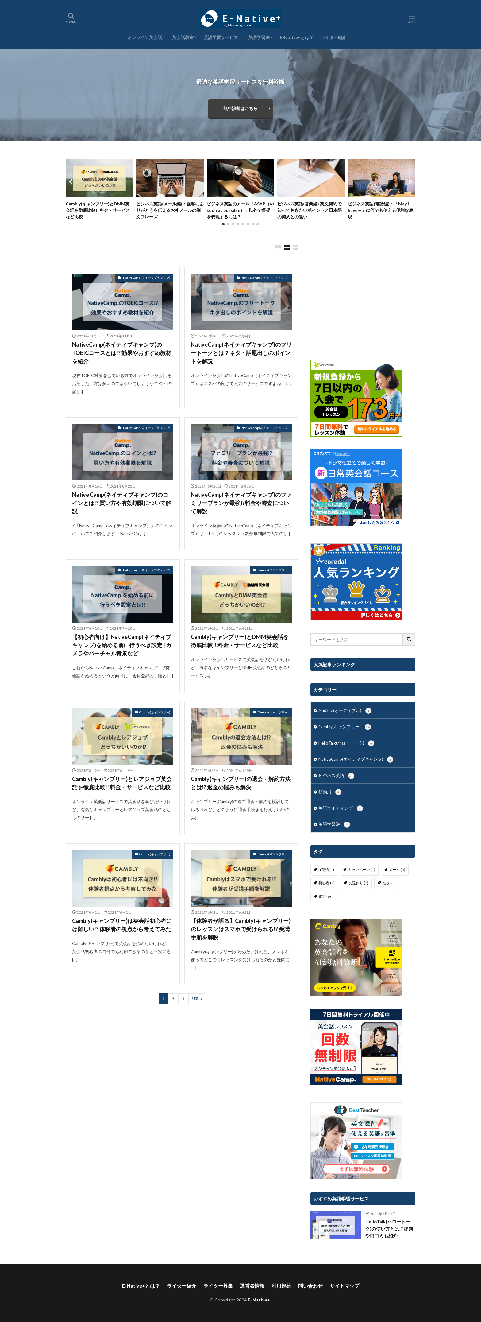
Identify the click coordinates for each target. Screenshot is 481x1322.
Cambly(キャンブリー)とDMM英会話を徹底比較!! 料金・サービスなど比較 (98, 210)
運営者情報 (252, 1286)
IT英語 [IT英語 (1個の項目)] (326, 869)
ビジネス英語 (336, 776)
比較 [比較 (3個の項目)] (388, 883)
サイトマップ (344, 1286)
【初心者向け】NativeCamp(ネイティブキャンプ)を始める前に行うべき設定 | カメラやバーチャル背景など (121, 645)
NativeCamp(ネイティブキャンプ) (146, 277)
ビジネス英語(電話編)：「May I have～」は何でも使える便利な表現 (380, 210)
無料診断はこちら (240, 108)
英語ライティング (340, 808)
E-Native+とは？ (297, 37)
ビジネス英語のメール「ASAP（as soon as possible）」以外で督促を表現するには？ (240, 210)
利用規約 (281, 1286)
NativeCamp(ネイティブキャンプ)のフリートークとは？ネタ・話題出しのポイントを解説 (241, 352)
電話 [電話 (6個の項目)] (324, 896)
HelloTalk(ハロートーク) (346, 743)
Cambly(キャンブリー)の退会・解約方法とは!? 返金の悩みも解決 (241, 783)
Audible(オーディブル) (344, 711)
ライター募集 (218, 1286)
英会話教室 (183, 37)
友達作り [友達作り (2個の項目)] (358, 883)
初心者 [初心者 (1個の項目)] (326, 883)
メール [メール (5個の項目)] (397, 869)
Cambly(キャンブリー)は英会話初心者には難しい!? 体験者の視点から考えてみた (122, 924)
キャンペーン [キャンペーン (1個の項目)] (361, 869)
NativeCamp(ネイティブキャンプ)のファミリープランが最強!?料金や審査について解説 (241, 503)
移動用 (329, 792)
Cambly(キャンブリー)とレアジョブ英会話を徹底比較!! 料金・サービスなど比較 (122, 783)
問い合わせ (310, 1286)
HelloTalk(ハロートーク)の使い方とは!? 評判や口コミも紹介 (389, 1228)
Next (195, 998)
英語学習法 (259, 37)
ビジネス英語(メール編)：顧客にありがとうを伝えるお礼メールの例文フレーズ (170, 210)
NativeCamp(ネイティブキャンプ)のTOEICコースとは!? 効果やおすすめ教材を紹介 (121, 352)
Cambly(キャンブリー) (273, 570)
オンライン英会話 (145, 37)
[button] (72, 182)
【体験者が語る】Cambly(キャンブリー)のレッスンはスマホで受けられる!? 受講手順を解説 (241, 929)
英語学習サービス (221, 37)
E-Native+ (259, 1299)
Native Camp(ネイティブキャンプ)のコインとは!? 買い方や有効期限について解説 (121, 503)
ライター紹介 (333, 37)
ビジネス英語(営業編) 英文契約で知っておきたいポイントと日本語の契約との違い (309, 210)
